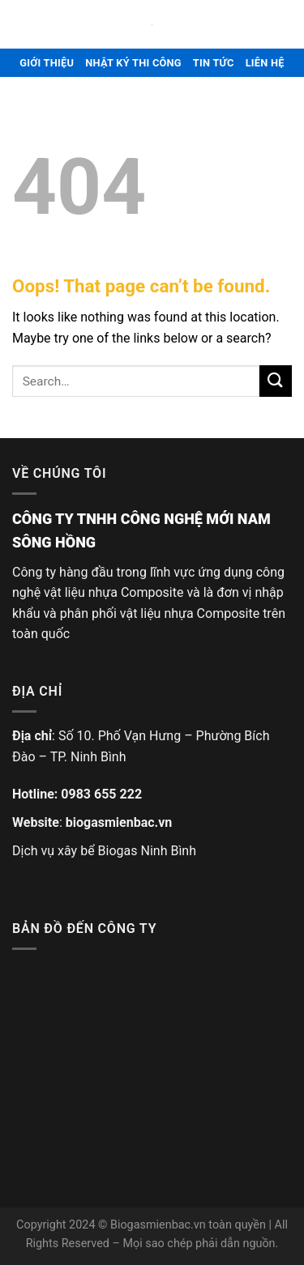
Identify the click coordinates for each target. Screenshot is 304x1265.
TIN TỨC (213, 63)
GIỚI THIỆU (46, 63)
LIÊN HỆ (265, 63)
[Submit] (275, 381)
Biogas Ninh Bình (147, 850)
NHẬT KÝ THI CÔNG (133, 63)
